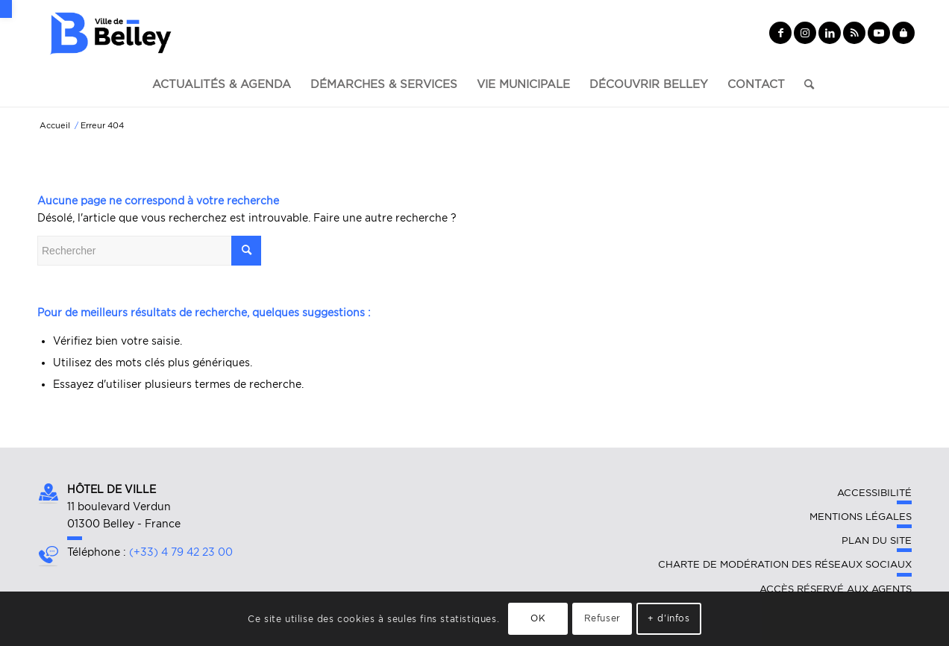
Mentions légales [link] (860, 516)
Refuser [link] (602, 618)
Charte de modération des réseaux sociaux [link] (785, 564)
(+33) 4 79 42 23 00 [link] (181, 552)
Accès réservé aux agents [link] (835, 589)
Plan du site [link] (877, 540)
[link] (6, 9)
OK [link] (537, 618)
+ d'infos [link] (668, 618)
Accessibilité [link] (874, 492)
